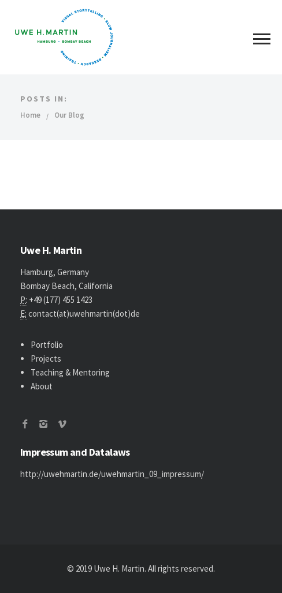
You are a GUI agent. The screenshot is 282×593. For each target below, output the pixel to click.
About (42, 386)
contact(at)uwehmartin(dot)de (84, 313)
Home (30, 115)
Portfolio (47, 344)
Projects (46, 358)
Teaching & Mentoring (70, 372)
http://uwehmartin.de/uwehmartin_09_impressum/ (112, 473)
